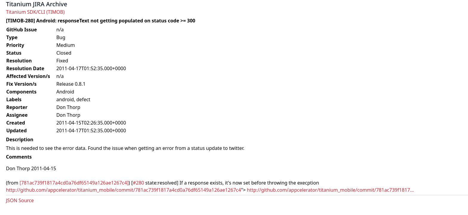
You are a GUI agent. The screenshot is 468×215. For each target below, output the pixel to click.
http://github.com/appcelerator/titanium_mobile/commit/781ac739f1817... (330, 190)
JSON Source (20, 200)
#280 (138, 182)
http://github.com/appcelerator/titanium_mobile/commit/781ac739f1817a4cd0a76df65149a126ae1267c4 (123, 190)
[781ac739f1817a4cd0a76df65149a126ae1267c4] (73, 182)
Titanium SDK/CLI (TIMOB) (35, 12)
